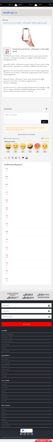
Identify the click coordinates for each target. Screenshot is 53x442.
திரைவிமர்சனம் (5, 364)
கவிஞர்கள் (4, 392)
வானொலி (4, 346)
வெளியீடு (4, 399)
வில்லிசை (4, 414)
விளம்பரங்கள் (5, 342)
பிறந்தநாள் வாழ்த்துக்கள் (7, 332)
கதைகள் (3, 389)
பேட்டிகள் (4, 371)
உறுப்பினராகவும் (5, 424)
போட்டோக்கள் (5, 361)
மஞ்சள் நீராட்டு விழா (6, 336)
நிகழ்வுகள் (4, 374)
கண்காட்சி (4, 417)
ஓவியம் (3, 407)
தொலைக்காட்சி (5, 349)
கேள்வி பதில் (4, 421)
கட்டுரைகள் (4, 386)
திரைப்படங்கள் (5, 367)
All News (5, 20)
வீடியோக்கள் (4, 357)
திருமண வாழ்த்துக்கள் (7, 339)
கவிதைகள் (4, 382)
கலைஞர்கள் (4, 396)
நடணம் (3, 411)
